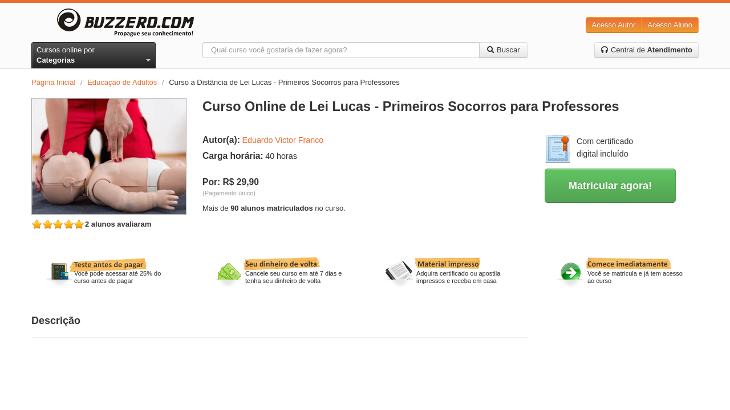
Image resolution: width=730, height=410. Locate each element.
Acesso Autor (614, 24)
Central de (646, 50)
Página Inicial (53, 82)
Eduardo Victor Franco (282, 140)
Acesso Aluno (669, 24)
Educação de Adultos (122, 82)
